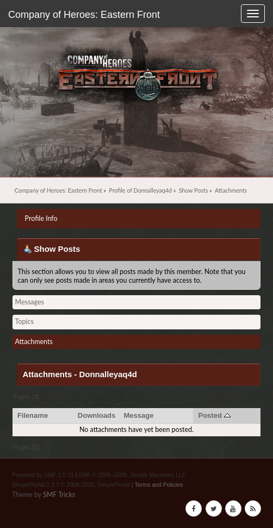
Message (138, 415)
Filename (32, 415)
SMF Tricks (59, 495)
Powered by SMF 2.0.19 (43, 475)
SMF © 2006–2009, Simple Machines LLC (132, 475)
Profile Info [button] (41, 218)
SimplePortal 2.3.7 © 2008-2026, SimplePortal (71, 484)
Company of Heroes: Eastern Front (84, 14)
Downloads (97, 415)
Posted (214, 415)
